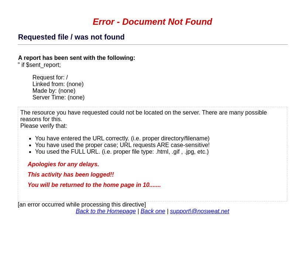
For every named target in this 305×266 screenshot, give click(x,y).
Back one (153, 211)
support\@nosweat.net (199, 211)
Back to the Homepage (106, 211)
